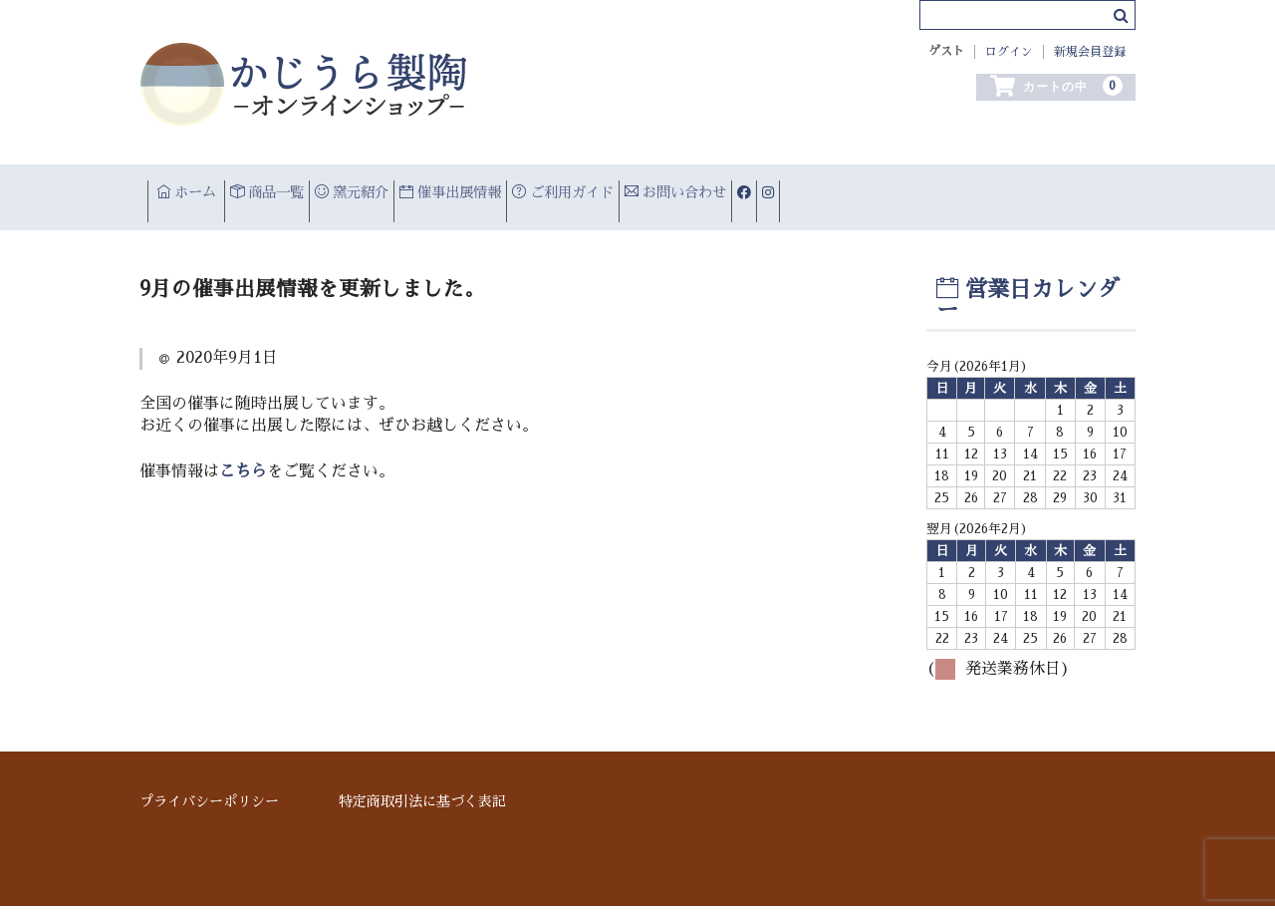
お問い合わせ (931, 189)
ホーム (200, 189)
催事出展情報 (605, 189)
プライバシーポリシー (209, 807)
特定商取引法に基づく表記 (422, 807)
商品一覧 (327, 189)
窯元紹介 (457, 189)
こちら (243, 503)
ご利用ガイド (768, 189)
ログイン (1009, 52)
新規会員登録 (1090, 52)
